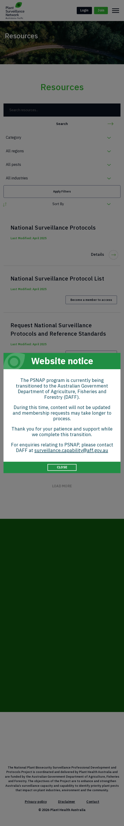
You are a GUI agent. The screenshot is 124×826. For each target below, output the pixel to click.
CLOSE (62, 467)
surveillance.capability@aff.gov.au (71, 450)
